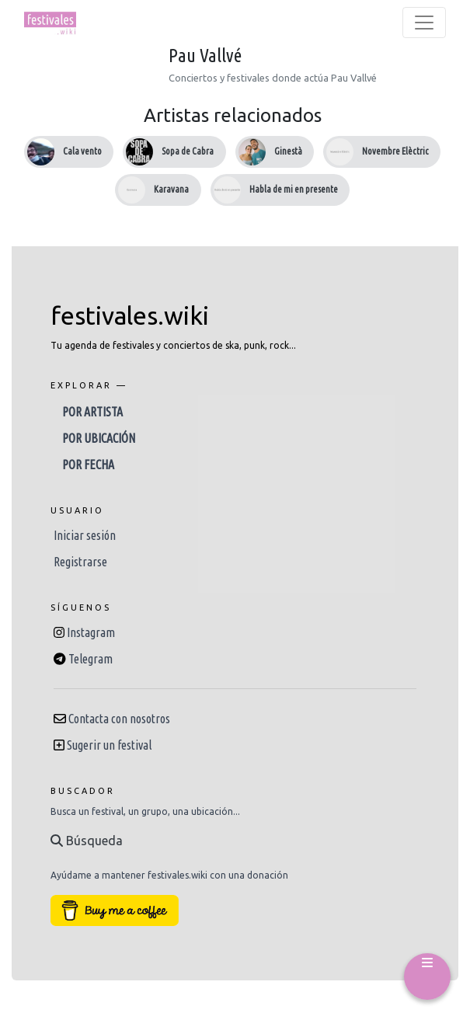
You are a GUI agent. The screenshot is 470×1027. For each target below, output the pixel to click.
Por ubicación (98, 438)
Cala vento (82, 151)
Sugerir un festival (109, 745)
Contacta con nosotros (119, 719)
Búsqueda (86, 841)
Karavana (171, 189)
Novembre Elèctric (395, 151)
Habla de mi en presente (293, 189)
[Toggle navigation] (424, 22)
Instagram (91, 632)
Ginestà (288, 151)
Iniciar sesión (85, 535)
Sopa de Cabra (188, 151)
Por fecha (88, 465)
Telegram (90, 659)
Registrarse (80, 562)
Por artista (92, 412)
